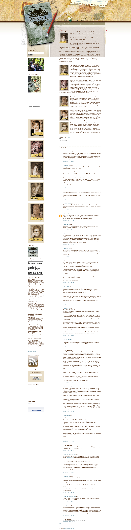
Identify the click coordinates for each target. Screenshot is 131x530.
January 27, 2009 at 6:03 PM (68, 450)
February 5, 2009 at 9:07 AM (68, 492)
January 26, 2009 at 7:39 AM (68, 161)
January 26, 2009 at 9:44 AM (68, 256)
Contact (93, 24)
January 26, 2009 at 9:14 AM (68, 220)
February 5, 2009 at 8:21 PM (68, 501)
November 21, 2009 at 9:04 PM (69, 521)
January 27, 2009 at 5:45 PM (68, 441)
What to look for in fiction (72, 142)
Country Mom (67, 213)
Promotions (76, 24)
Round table (64, 142)
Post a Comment (62, 523)
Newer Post (61, 526)
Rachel (65, 233)
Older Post (99, 526)
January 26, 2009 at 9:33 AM (68, 229)
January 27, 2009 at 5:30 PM (68, 411)
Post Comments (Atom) (69, 528)
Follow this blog (36, 412)
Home (59, 24)
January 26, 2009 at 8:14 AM (68, 199)
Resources (85, 24)
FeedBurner (38, 382)
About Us (66, 24)
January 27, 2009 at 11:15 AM (68, 346)
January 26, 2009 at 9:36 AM (68, 244)
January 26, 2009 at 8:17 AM (68, 209)
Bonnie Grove (67, 191)
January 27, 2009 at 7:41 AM (68, 304)
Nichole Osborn (67, 152)
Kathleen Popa (67, 165)
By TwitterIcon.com (32, 354)
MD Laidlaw (66, 286)
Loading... (30, 405)
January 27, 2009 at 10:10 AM (69, 335)
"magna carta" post (70, 457)
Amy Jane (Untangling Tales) (70, 454)
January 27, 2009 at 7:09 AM (68, 282)
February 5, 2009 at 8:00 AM (68, 472)
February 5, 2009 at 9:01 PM (68, 515)
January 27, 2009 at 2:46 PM (68, 382)
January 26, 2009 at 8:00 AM (68, 187)
